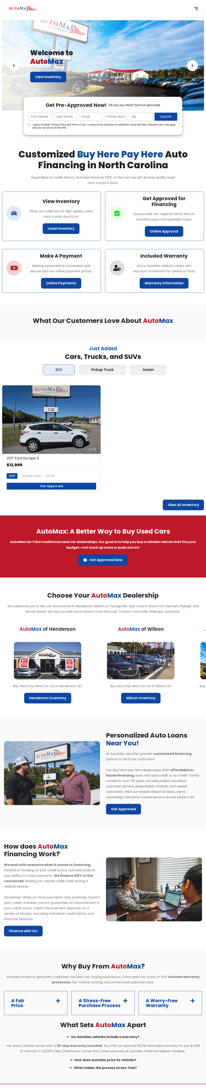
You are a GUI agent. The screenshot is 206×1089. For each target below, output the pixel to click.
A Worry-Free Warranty (162, 1005)
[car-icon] (14, 213)
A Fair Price (18, 1005)
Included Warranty (164, 256)
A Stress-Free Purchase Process (95, 1005)
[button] (35, 1005)
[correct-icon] (117, 213)
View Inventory (48, 77)
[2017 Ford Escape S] (51, 439)
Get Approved (51, 486)
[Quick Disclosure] (29, 124)
